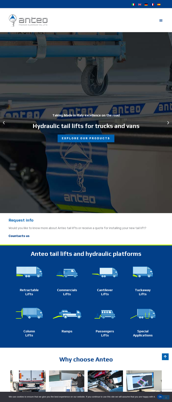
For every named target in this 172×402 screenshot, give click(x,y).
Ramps (67, 331)
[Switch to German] (146, 5)
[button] (160, 20)
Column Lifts (29, 333)
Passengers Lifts (105, 333)
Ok (160, 396)
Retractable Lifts (29, 292)
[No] (165, 397)
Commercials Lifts (67, 292)
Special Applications (143, 333)
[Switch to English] (140, 5)
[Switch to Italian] (133, 5)
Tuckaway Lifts (143, 292)
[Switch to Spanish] (159, 5)
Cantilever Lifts (105, 292)
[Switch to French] (152, 5)
